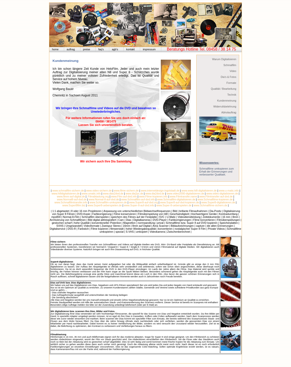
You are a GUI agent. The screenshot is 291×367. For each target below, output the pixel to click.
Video (233, 71)
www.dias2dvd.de (113, 193)
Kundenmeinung (226, 100)
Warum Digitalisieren (224, 59)
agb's (115, 49)
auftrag (71, 49)
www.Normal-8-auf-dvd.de (104, 199)
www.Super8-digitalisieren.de (218, 202)
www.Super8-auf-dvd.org (143, 202)
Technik (231, 94)
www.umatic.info (91, 193)
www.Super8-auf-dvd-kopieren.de (179, 202)
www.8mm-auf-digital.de (71, 196)
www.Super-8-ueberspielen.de (174, 205)
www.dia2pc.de (134, 193)
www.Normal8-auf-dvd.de (72, 199)
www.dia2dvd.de (154, 193)
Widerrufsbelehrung (224, 106)
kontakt (130, 49)
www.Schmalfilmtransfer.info (71, 202)
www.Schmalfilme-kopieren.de (215, 199)
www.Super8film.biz (73, 205)
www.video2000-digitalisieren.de (185, 193)
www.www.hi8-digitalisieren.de (199, 190)
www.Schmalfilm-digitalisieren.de (176, 199)
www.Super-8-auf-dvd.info (139, 205)
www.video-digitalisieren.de (222, 193)
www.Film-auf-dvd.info (124, 196)
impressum (149, 49)
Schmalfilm (229, 65)
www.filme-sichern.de (126, 190)
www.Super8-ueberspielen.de (105, 205)
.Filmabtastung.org (98, 196)
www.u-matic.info (229, 190)
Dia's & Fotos (228, 76)
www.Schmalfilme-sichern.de (210, 205)
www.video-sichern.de (99, 190)
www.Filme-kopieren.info (153, 196)
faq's (101, 49)
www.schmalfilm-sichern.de (68, 190)
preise (86, 49)
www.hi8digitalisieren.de (66, 193)
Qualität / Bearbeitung (223, 88)
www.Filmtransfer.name (183, 196)
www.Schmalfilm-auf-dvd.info (138, 199)
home (55, 49)
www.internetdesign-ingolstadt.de (160, 190)
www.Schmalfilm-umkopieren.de (108, 202)
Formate (231, 82)
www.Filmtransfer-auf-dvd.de (216, 196)
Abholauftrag (228, 112)
